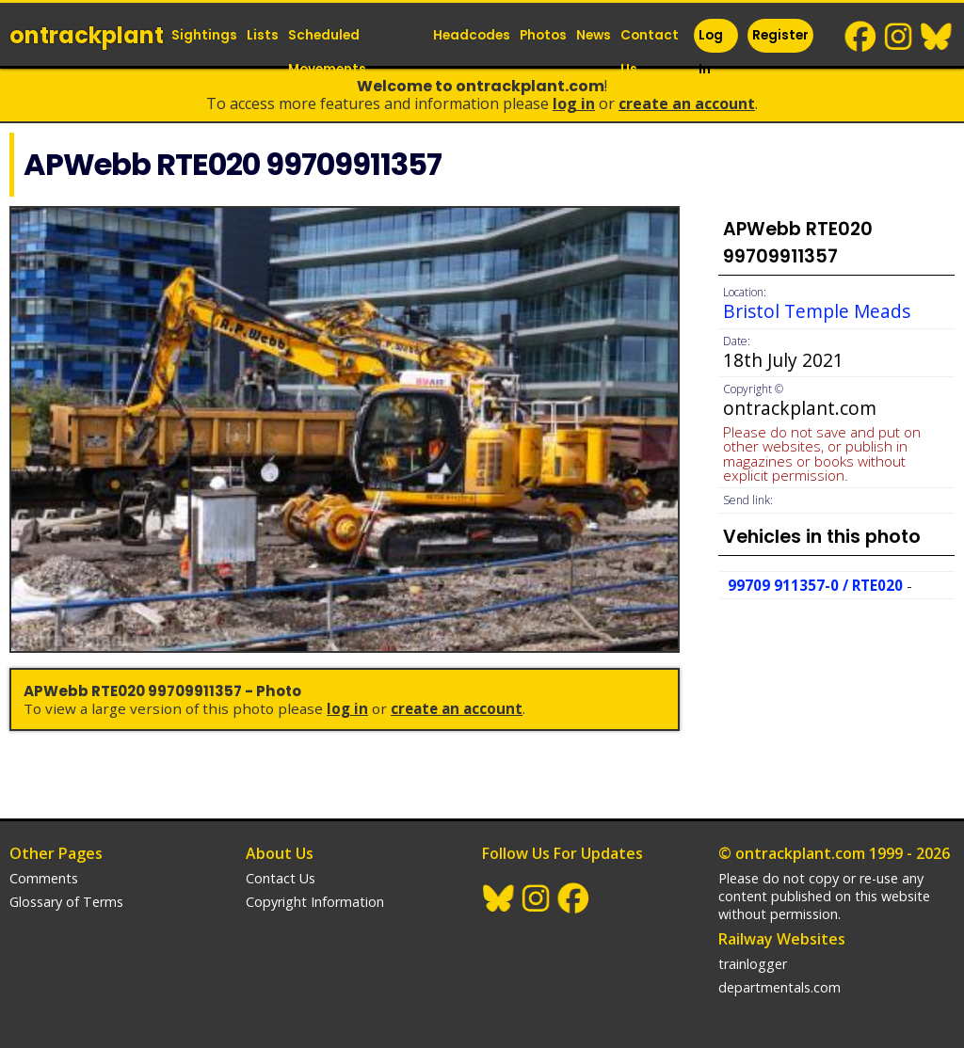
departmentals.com (779, 987)
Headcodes (471, 35)
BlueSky (937, 37)
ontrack (86, 35)
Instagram (899, 37)
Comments (43, 878)
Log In (711, 52)
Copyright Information (315, 902)
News (593, 35)
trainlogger (752, 964)
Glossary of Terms (66, 902)
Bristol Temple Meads (816, 311)
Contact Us (649, 52)
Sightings (204, 35)
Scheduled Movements (327, 52)
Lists (263, 35)
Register (780, 35)
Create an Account (687, 103)
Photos (543, 35)
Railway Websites (781, 939)
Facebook (861, 37)
